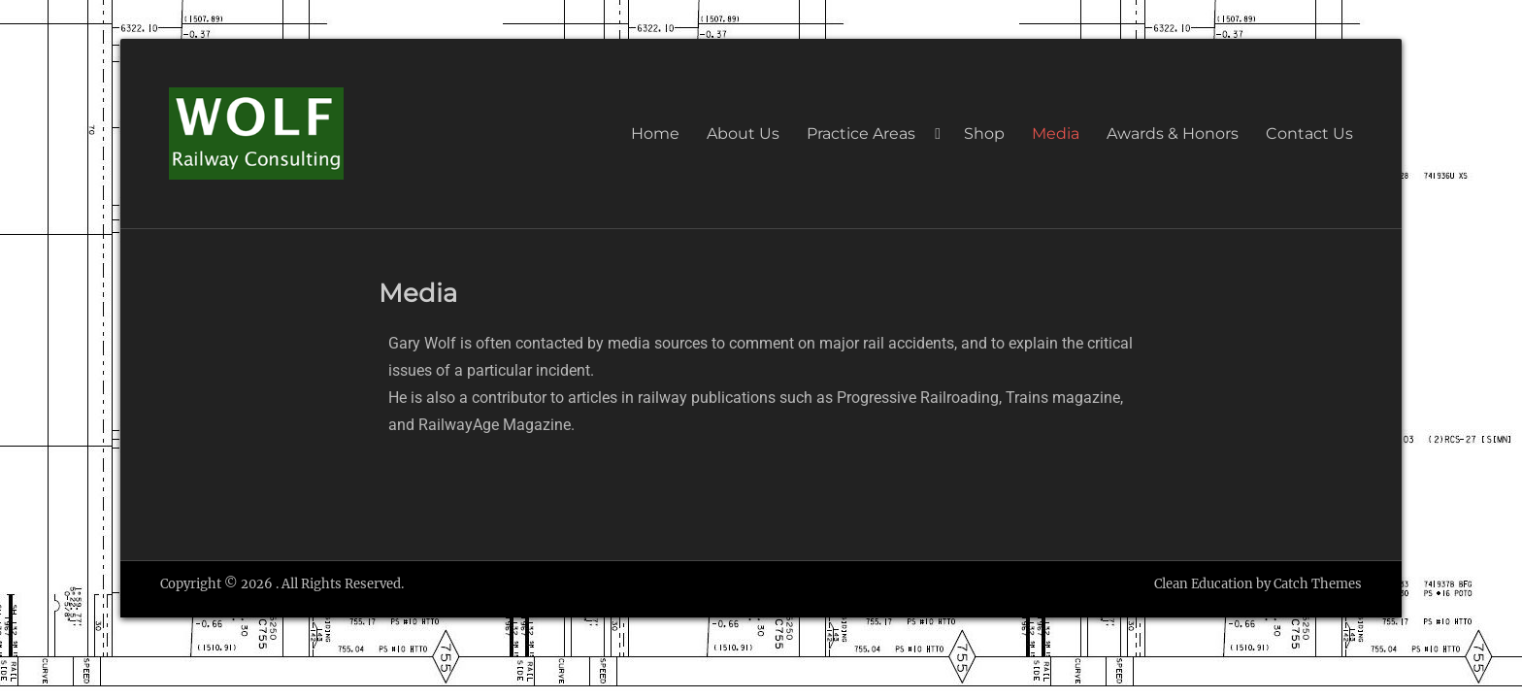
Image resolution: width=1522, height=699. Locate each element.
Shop (984, 133)
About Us (743, 133)
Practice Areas (861, 133)
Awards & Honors (1173, 133)
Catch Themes (1318, 584)
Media (1055, 133)
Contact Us (1309, 133)
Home (655, 133)
